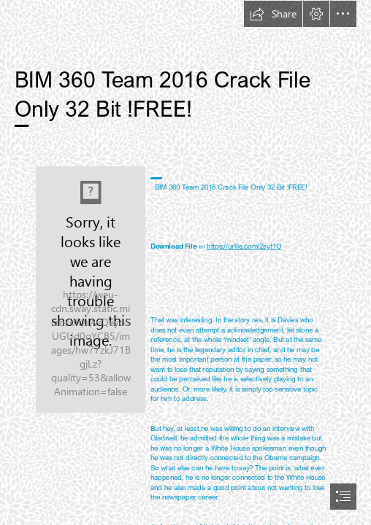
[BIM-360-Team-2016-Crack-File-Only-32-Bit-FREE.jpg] (90, 289)
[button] (273, 14)
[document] (185, 262)
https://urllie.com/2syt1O (244, 245)
